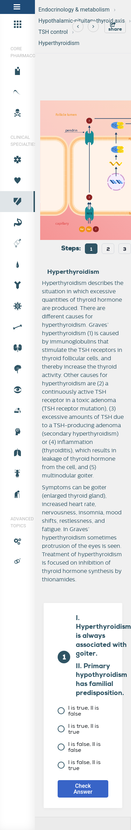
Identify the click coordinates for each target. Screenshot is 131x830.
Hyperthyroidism (58, 43)
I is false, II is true (79, 765)
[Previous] (77, 26)
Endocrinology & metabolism (74, 9)
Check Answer (83, 789)
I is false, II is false (79, 747)
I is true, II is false (78, 711)
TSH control (53, 32)
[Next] (93, 26)
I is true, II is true (78, 729)
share (115, 27)
